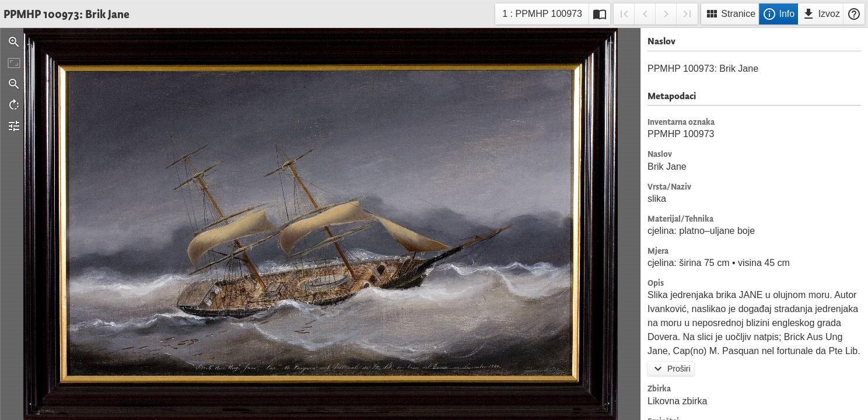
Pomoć (854, 14)
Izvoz (821, 14)
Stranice (730, 14)
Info (778, 14)
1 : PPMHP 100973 (542, 15)
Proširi (671, 369)
